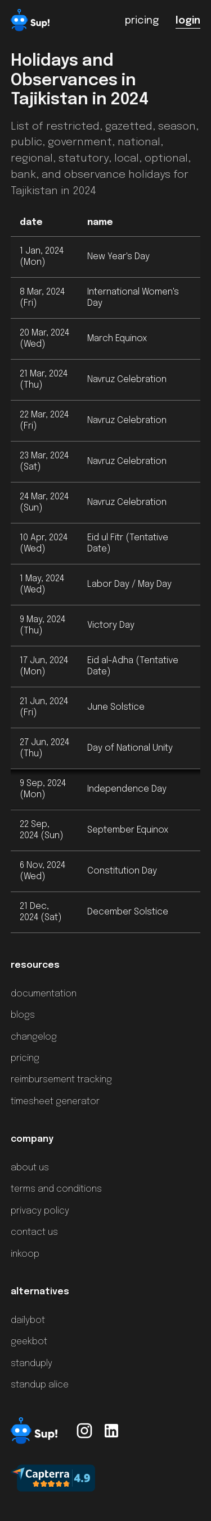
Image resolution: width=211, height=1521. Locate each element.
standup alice (40, 1385)
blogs (23, 1015)
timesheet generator (55, 1101)
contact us (34, 1232)
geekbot (29, 1342)
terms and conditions (56, 1189)
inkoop (25, 1254)
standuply (31, 1363)
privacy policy (40, 1211)
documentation (44, 994)
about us (30, 1168)
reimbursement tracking (61, 1080)
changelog (34, 1037)
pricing (25, 1058)
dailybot (28, 1320)
